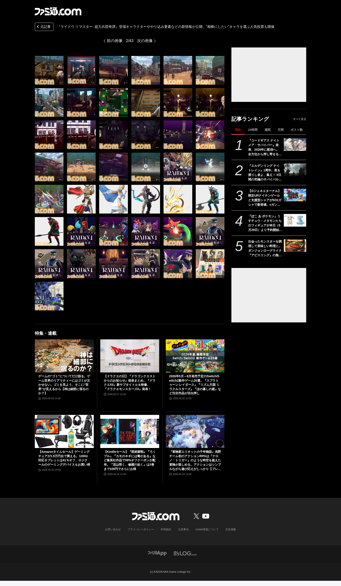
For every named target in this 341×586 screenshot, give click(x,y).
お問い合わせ (113, 529)
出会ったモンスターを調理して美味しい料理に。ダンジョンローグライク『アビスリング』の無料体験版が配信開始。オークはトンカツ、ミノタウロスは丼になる (265, 249)
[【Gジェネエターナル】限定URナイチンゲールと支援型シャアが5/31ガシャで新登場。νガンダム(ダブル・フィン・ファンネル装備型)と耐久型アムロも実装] (295, 195)
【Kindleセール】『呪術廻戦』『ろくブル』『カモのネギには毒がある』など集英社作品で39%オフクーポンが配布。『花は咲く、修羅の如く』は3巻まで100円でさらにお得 (130, 460)
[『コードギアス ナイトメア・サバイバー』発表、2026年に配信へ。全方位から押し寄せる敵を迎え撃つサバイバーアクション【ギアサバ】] (295, 144)
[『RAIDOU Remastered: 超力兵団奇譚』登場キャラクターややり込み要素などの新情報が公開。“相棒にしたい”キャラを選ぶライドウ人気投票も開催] (49, 70)
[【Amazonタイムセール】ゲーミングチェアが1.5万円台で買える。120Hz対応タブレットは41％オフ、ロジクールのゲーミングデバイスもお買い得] (64, 431)
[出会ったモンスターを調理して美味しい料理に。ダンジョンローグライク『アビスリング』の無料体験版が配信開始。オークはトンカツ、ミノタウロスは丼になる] (295, 245)
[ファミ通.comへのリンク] (58, 11)
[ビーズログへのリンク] (185, 553)
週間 (267, 129)
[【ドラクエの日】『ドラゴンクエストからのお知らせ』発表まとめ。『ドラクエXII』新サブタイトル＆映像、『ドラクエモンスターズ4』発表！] (129, 355)
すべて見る (299, 119)
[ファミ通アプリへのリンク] (157, 553)
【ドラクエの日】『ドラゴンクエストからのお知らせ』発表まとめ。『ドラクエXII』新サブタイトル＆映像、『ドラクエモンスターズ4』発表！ (129, 382)
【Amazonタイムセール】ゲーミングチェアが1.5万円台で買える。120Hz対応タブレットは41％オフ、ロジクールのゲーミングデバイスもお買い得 (64, 458)
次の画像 (145, 41)
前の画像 (114, 41)
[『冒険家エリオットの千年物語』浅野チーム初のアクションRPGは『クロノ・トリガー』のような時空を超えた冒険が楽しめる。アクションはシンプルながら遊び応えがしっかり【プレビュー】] (195, 431)
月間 (280, 129)
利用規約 (166, 529)
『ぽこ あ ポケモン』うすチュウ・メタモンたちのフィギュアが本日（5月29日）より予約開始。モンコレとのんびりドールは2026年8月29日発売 (265, 223)
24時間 (252, 129)
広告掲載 (231, 529)
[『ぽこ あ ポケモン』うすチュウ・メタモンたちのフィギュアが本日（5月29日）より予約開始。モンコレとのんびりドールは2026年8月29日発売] (295, 220)
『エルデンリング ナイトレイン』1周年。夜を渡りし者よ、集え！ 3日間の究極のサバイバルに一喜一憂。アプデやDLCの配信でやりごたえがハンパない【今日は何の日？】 (265, 173)
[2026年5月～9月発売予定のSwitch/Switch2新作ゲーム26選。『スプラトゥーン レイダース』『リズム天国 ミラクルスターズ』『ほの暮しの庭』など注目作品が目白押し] (195, 355)
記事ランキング (250, 119)
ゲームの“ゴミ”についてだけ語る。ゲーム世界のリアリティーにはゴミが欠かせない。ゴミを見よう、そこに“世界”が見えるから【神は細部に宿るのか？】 (64, 384)
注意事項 (183, 529)
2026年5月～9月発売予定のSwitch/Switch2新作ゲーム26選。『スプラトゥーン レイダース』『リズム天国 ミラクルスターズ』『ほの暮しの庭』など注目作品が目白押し (195, 384)
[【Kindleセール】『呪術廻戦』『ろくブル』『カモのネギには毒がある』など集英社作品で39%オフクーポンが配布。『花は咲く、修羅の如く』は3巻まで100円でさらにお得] (129, 431)
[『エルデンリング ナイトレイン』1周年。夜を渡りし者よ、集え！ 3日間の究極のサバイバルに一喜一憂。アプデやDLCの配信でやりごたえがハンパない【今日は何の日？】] (295, 169)
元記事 (43, 27)
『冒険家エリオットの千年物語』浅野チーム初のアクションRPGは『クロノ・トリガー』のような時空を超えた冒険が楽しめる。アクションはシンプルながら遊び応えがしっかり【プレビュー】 (195, 460)
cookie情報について (207, 529)
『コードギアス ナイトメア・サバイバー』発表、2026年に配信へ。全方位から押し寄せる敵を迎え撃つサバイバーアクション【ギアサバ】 (265, 148)
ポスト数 (297, 129)
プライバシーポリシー (141, 529)
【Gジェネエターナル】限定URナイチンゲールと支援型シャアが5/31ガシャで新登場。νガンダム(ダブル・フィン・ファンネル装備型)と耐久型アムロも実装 (264, 198)
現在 (238, 129)
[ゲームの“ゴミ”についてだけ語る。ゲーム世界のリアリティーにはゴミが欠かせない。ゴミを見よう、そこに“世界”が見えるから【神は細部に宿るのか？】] (64, 355)
